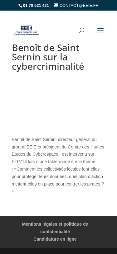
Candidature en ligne (54, 239)
